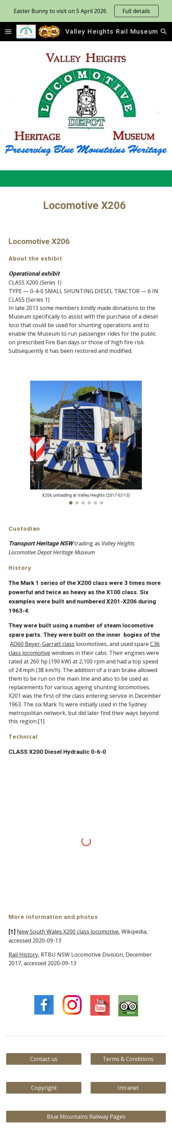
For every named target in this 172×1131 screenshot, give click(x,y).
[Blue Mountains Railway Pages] (86, 1116)
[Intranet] (128, 1087)
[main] (86, 205)
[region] (86, 11)
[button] (8, 31)
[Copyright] (43, 1087)
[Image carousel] (86, 443)
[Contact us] (43, 1059)
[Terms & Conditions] (128, 1059)
